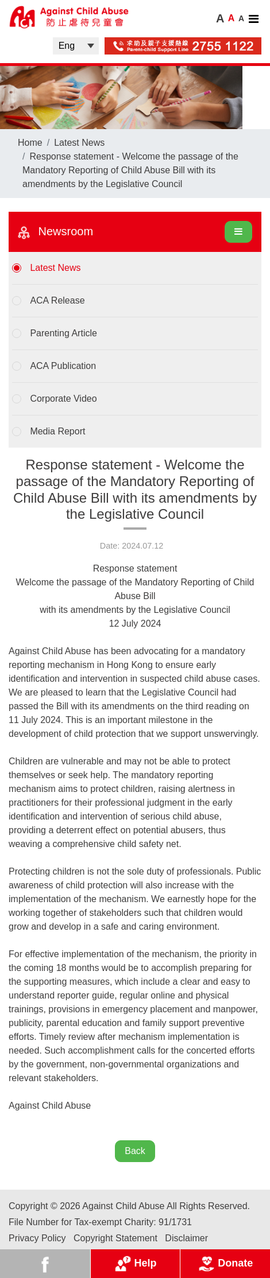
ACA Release (57, 300)
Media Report (57, 431)
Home (30, 142)
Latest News (79, 142)
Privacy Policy (37, 1238)
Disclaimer (186, 1238)
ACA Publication (63, 366)
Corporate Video (63, 398)
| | (76, 46)
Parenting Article (63, 333)
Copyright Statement (115, 1238)
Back (135, 1151)
